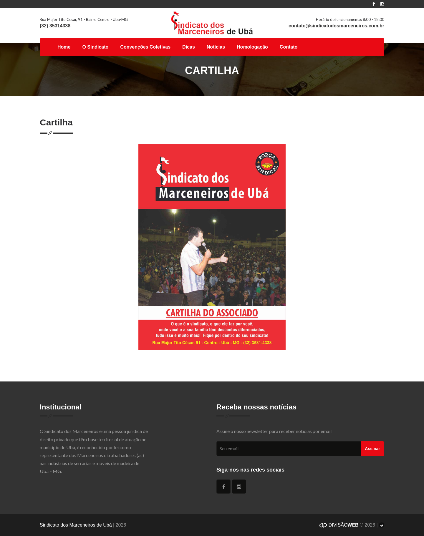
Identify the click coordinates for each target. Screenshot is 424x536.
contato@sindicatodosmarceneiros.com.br (336, 25)
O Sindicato (95, 46)
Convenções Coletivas (145, 46)
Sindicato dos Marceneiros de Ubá (76, 524)
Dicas (188, 46)
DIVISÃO (339, 524)
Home (63, 46)
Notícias (216, 46)
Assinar (372, 448)
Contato (288, 46)
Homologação (252, 46)
